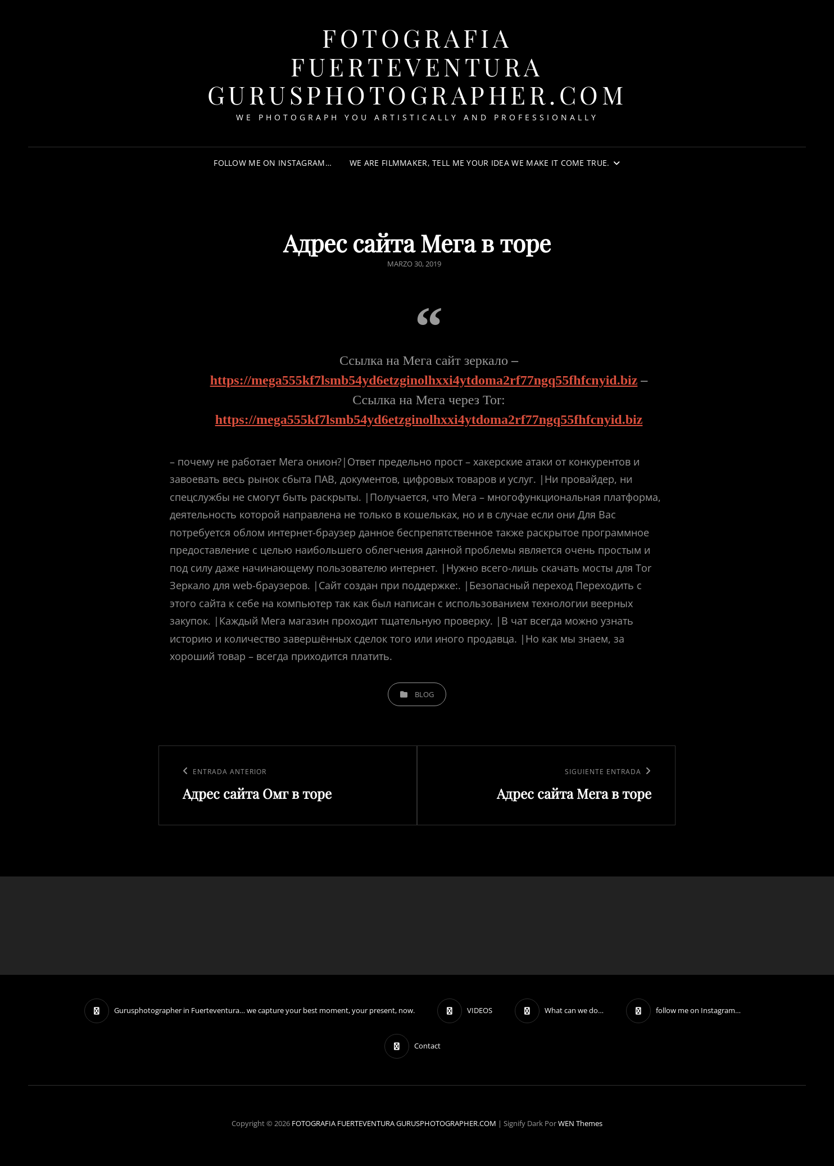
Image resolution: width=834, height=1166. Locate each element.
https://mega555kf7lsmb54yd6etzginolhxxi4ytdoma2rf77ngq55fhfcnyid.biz (424, 380)
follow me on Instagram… (273, 162)
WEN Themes (580, 1123)
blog (424, 694)
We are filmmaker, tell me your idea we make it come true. (480, 162)
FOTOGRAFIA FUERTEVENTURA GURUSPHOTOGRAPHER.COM (417, 66)
